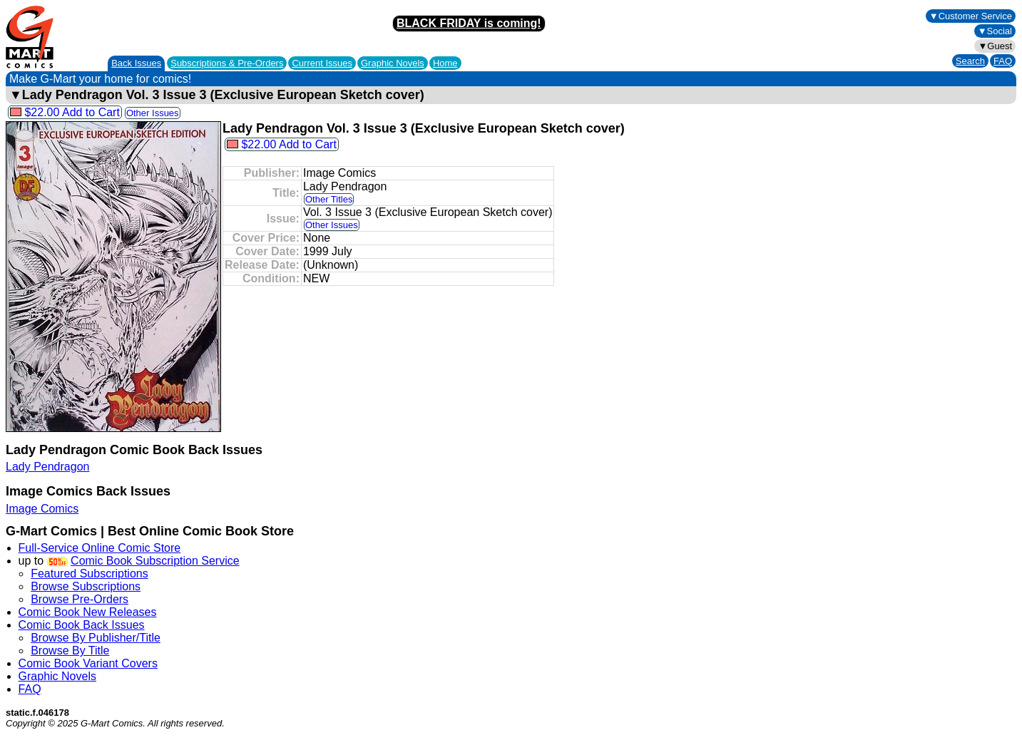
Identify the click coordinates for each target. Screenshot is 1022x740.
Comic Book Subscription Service (155, 561)
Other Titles (328, 199)
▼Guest (995, 46)
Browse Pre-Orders (79, 599)
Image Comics (42, 509)
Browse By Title (70, 650)
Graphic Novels (392, 63)
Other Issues (152, 113)
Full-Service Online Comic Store (100, 548)
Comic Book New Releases (88, 612)
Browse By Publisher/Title (95, 638)
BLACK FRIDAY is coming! (469, 23)
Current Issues (322, 63)
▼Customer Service (970, 16)
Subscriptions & (226, 63)
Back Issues (136, 63)
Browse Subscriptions (85, 586)
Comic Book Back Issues (82, 625)
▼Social (995, 31)
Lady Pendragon (47, 467)
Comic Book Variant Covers (88, 663)
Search (970, 61)
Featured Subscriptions (89, 573)
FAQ (1002, 61)
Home (445, 63)
